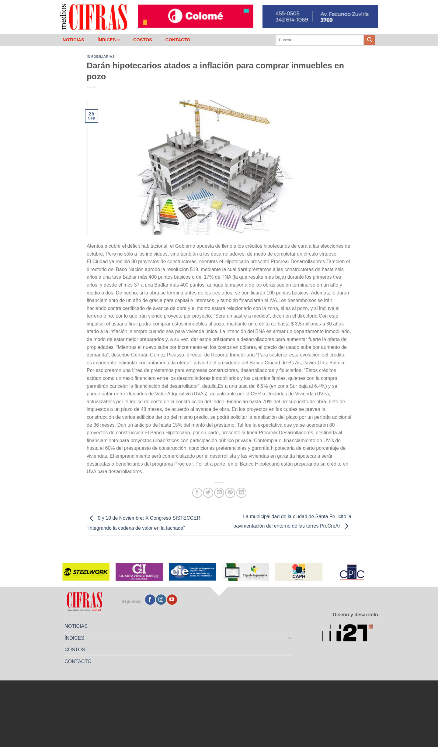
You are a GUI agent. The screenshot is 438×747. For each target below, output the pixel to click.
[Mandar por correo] (219, 493)
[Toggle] (290, 638)
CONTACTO (178, 39)
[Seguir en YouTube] (172, 599)
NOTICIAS (73, 39)
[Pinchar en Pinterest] (230, 493)
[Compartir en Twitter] (208, 493)
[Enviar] (369, 40)
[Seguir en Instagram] (161, 599)
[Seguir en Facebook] (150, 599)
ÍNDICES (108, 40)
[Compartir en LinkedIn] (241, 493)
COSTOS (142, 39)
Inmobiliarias (101, 56)
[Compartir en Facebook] (197, 493)
